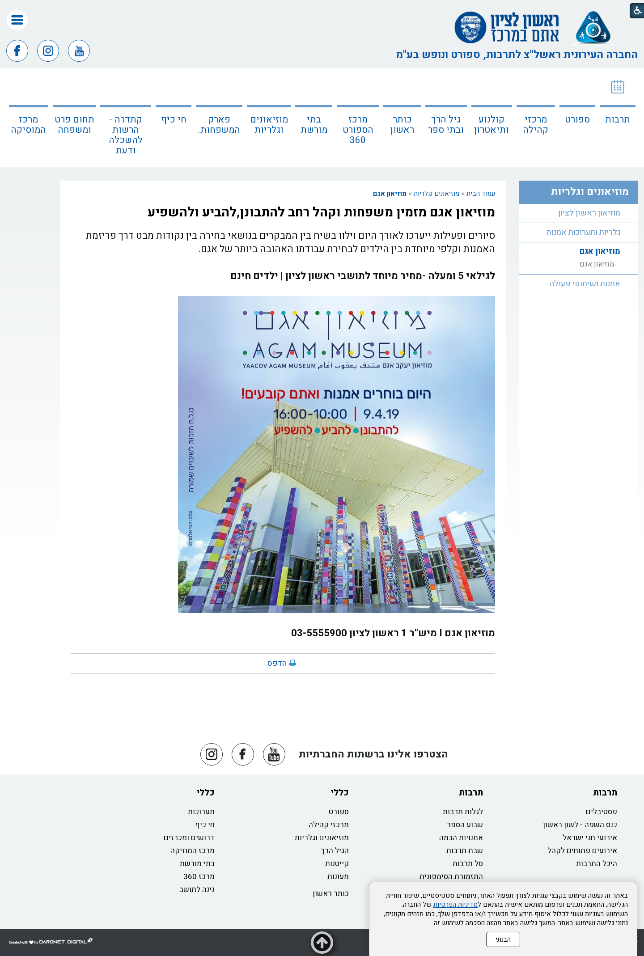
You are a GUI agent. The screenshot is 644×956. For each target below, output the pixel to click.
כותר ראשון (402, 125)
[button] (17, 19)
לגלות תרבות (463, 811)
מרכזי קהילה (535, 125)
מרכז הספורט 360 (358, 130)
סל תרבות (468, 863)
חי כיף (173, 120)
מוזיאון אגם (390, 194)
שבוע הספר (465, 824)
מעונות (338, 876)
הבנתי (503, 939)
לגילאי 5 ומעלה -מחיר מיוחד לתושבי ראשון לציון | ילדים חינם (362, 276)
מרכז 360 (199, 876)
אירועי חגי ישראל (590, 837)
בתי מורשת (314, 125)
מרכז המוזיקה (192, 850)
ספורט (577, 120)
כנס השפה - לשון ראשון (580, 824)
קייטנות (337, 863)
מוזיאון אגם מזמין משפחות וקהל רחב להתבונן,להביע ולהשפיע (321, 212)
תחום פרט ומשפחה (74, 125)
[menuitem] (617, 117)
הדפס (277, 663)
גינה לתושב (197, 889)
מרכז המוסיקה (28, 125)
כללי (339, 792)
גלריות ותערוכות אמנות (583, 232)
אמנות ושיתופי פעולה (585, 284)
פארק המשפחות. (219, 125)
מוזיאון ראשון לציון (589, 213)
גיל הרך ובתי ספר (446, 125)
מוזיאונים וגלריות (269, 125)
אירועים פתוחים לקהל (582, 850)
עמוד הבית (480, 194)
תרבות (617, 120)
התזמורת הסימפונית (451, 876)
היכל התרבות (596, 863)
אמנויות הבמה (461, 837)
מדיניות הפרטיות (455, 904)
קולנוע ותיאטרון (491, 125)
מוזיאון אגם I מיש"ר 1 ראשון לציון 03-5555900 (393, 633)
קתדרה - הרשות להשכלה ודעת (126, 135)
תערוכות (201, 811)
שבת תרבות (464, 850)
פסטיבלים (601, 811)
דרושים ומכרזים (189, 837)
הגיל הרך (335, 850)
